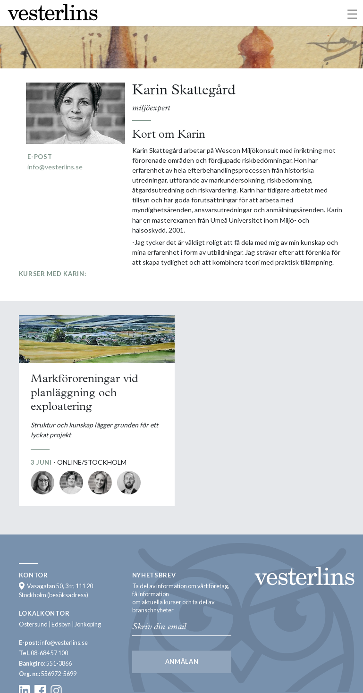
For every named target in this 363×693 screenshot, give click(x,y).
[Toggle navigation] (352, 14)
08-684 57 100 (49, 653)
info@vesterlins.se (55, 167)
